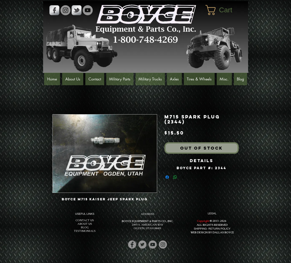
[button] (224, 10)
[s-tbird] (77, 10)
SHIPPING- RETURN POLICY (212, 228)
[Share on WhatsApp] (175, 177)
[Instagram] (163, 244)
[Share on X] (183, 177)
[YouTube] (88, 10)
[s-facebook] (54, 10)
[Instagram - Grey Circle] (65, 10)
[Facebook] (132, 244)
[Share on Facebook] (167, 177)
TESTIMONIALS (85, 231)
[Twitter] (142, 244)
